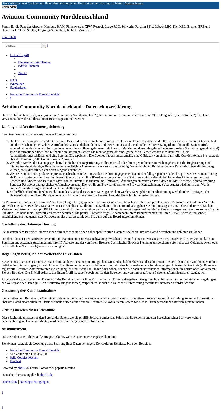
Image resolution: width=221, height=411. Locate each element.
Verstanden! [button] (9, 7)
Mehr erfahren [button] (134, 3)
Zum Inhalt (9, 37)
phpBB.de (46, 374)
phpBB (22, 368)
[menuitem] (34, 62)
